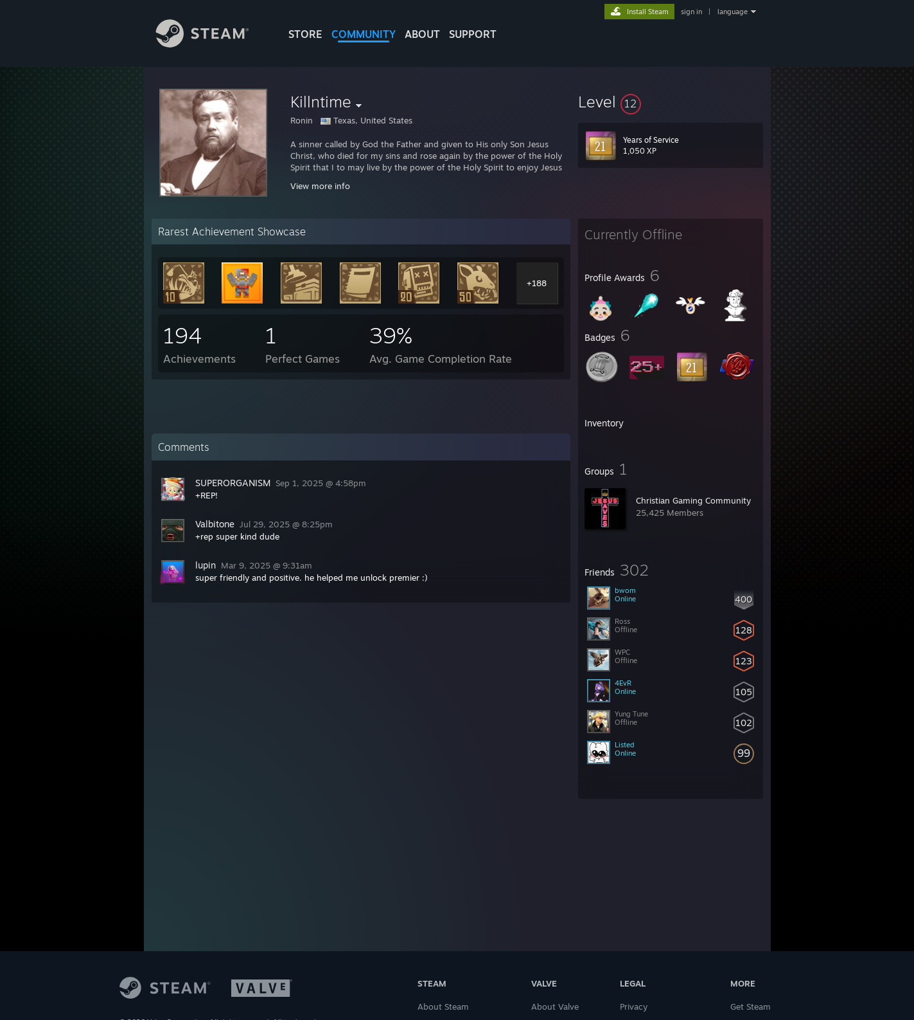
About (422, 34)
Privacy (633, 1006)
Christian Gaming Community (693, 500)
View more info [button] (320, 186)
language (732, 11)
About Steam (443, 1006)
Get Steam (750, 1006)
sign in (691, 11)
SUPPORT (473, 34)
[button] (670, 101)
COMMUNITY (363, 34)
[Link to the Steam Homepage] (211, 44)
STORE (305, 34)
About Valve (555, 1006)
